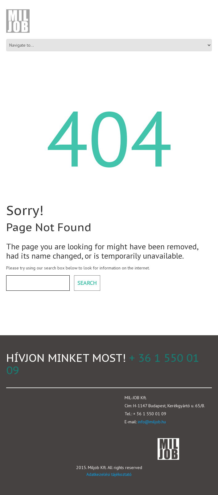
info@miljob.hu (152, 422)
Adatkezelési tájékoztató (109, 474)
